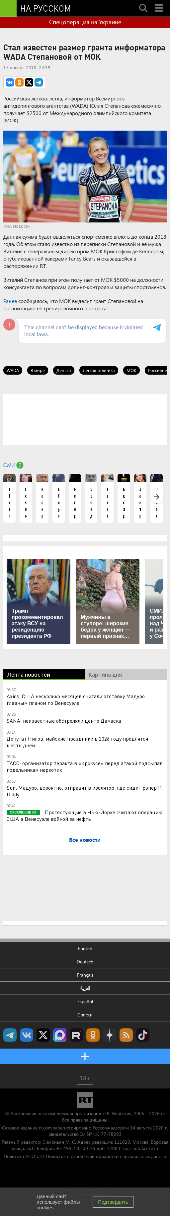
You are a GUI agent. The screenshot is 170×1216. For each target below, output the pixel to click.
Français (85, 975)
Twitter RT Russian (43, 1035)
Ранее (10, 300)
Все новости (85, 839)
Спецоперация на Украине (85, 22)
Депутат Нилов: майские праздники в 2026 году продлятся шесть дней (77, 742)
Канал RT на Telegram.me (10, 1035)
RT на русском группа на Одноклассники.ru (93, 1035)
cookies (45, 1207)
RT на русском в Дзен (109, 1035)
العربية (85, 988)
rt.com (45, 1128)
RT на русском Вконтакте (26, 1035)
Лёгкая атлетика (99, 370)
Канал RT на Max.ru (59, 1035)
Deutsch (85, 961)
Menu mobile (159, 2)
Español (85, 1001)
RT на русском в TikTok (142, 1035)
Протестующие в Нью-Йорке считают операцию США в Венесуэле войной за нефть (84, 815)
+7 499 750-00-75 (75, 1148)
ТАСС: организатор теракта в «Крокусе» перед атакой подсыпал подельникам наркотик (84, 766)
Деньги (63, 370)
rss (126, 1035)
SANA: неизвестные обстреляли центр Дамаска (64, 720)
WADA (13, 370)
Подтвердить (113, 1202)
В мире (38, 370)
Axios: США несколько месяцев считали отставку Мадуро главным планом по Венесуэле (76, 699)
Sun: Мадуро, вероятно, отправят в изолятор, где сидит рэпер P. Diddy (84, 791)
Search (143, 2)
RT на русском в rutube (76, 1035)
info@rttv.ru (146, 1148)
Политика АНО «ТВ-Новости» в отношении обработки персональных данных (85, 1156)
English (85, 948)
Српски (85, 1014)
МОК (131, 370)
